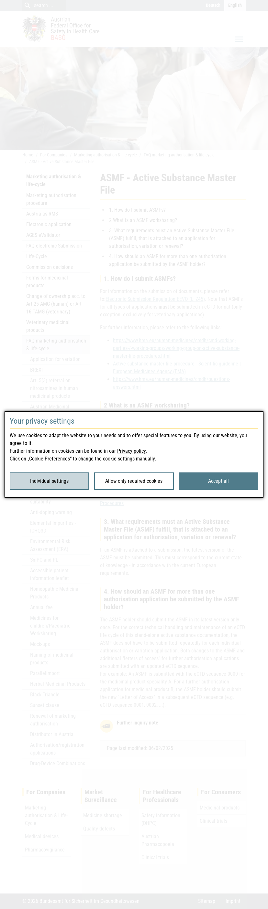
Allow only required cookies (133, 481)
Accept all (218, 481)
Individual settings (49, 481)
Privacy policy (131, 451)
